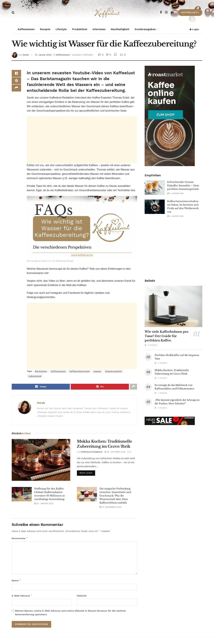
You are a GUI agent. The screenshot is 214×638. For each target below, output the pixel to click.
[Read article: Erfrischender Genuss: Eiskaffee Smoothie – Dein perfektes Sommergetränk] (155, 187)
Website (82, 596)
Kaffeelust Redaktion (91, 452)
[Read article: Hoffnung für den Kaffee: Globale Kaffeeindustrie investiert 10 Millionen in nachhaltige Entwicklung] (22, 494)
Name (16, 581)
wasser (97, 371)
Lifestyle (61, 29)
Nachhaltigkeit (120, 29)
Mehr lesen (87, 473)
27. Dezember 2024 (110, 507)
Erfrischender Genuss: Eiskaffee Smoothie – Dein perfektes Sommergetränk (183, 185)
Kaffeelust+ (190, 12)
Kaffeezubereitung (80, 371)
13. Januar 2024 (43, 55)
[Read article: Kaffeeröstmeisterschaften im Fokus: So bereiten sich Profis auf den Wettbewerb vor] (155, 207)
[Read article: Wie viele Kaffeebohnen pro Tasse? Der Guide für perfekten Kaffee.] (173, 306)
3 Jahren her (175, 193)
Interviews (99, 29)
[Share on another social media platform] (16, 90)
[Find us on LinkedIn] (172, 12)
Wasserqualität (113, 371)
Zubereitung (34, 376)
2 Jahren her (175, 216)
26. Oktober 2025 (114, 452)
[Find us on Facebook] (161, 12)
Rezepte (45, 29)
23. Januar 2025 (44, 504)
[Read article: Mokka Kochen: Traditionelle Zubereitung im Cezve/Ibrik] (42, 460)
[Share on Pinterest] (16, 82)
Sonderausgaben (145, 29)
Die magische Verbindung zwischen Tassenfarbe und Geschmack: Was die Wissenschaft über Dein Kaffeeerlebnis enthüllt (115, 496)
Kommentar (20, 539)
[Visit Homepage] (107, 12)
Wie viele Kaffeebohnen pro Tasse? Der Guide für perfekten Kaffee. (166, 336)
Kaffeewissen (26, 29)
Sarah (26, 55)
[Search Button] (13, 12)
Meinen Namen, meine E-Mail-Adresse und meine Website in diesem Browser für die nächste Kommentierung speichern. (70, 613)
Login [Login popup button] (194, 29)
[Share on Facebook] (16, 74)
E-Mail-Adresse (22, 596)
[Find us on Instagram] (166, 12)
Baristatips (41, 371)
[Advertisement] (82, 139)
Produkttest (79, 29)
